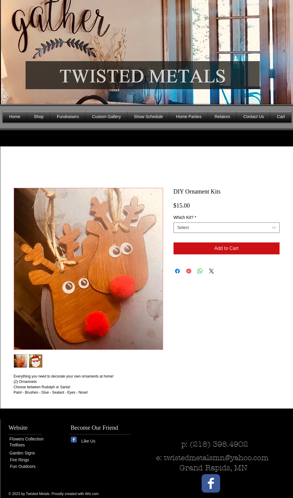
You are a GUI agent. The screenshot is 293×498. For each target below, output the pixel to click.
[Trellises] (27, 445)
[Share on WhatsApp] (200, 271)
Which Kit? (185, 217)
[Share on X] (211, 271)
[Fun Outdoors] (28, 466)
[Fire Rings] (32, 460)
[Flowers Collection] (32, 439)
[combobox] (227, 227)
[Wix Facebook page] (74, 440)
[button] (284, 50)
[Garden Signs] (27, 453)
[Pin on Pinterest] (188, 271)
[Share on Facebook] (177, 271)
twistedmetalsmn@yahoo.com (216, 458)
